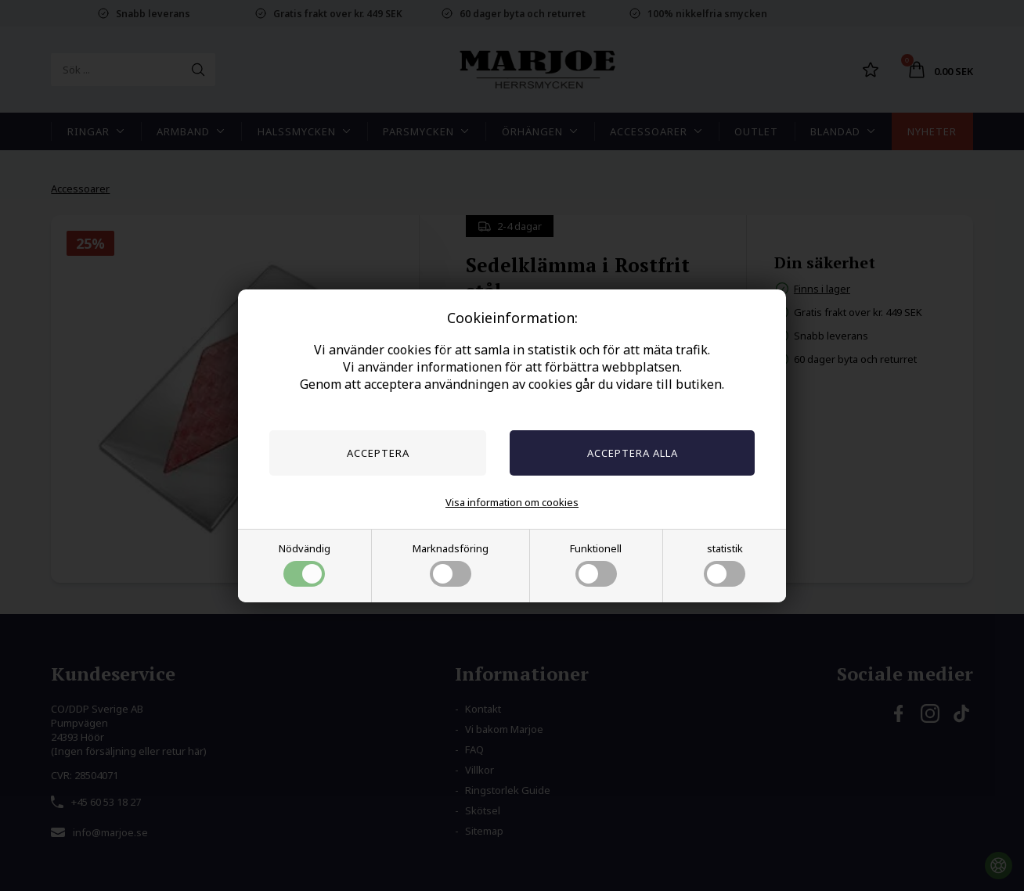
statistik (724, 564)
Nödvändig (304, 564)
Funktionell (596, 564)
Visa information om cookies (512, 502)
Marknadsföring (451, 564)
